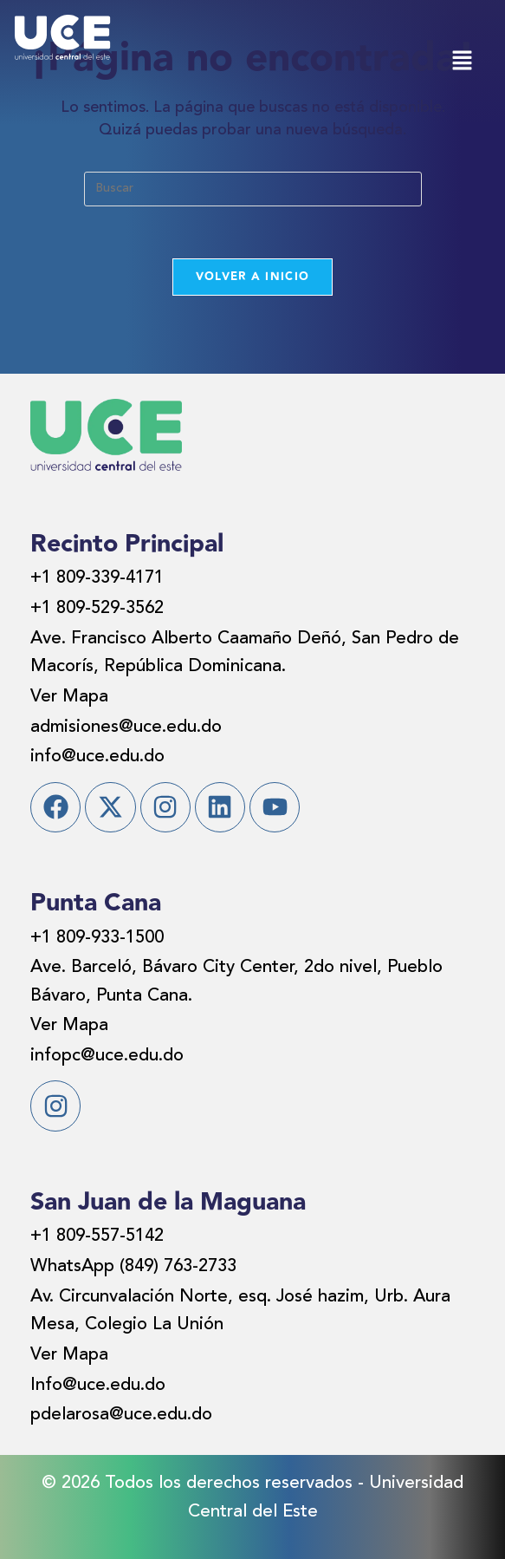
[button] (461, 62)
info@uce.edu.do (97, 757)
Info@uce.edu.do (97, 1385)
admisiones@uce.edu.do (126, 727)
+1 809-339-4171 (97, 578)
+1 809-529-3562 (97, 608)
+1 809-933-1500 (97, 938)
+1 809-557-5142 (97, 1236)
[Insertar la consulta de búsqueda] (253, 189)
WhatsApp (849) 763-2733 (133, 1266)
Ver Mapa (69, 697)
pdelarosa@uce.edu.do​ (121, 1415)
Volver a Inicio (253, 276)
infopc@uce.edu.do (107, 1056)
